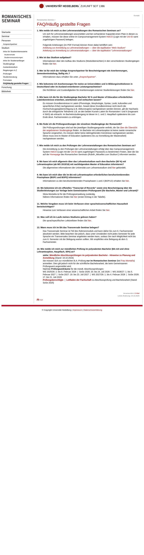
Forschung (7, 87)
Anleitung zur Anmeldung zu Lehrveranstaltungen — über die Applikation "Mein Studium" (84, 48)
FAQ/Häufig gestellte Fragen (15, 83)
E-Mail (137, 293)
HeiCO (109, 37)
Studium (5, 48)
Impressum (77, 310)
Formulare (7, 80)
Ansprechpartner (10, 44)
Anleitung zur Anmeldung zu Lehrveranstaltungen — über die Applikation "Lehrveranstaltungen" (87, 50)
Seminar (6, 36)
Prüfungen (7, 74)
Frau (123, 260)
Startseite (6, 32)
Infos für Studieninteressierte (15, 51)
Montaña (130, 260)
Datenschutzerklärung (93, 310)
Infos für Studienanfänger (13, 61)
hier (54, 64)
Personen (6, 40)
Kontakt (136, 15)
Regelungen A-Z (10, 70)
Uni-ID (130, 37)
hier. (127, 181)
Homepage (55, 154)
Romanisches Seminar (45, 20)
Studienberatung (10, 77)
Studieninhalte (9, 55)
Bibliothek (6, 91)
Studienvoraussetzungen (13, 57)
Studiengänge (9, 64)
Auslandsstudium (10, 67)
